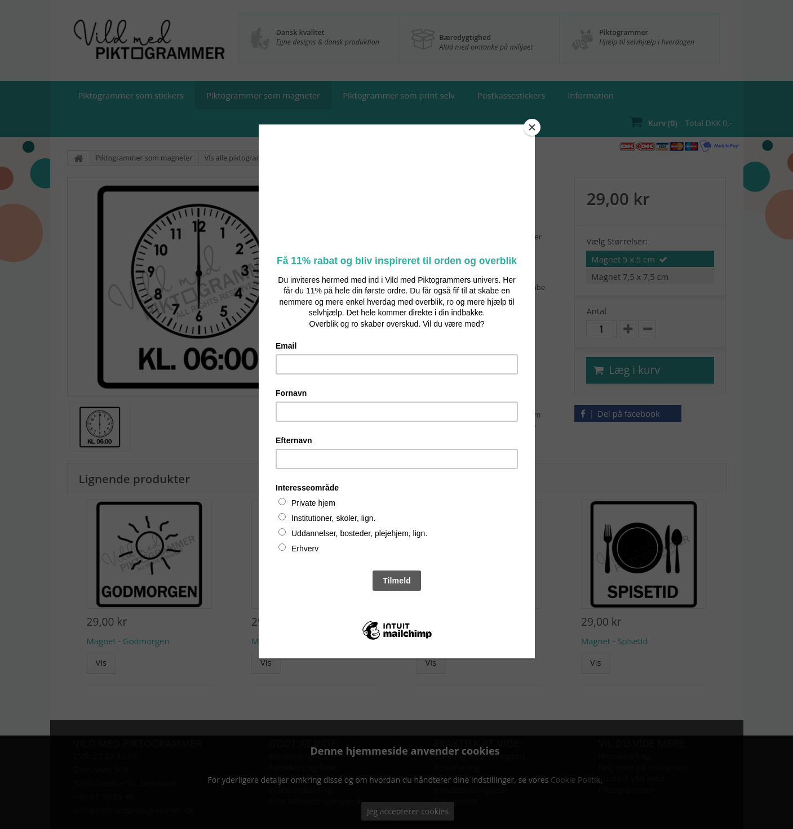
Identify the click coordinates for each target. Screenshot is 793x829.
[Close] (532, 127)
